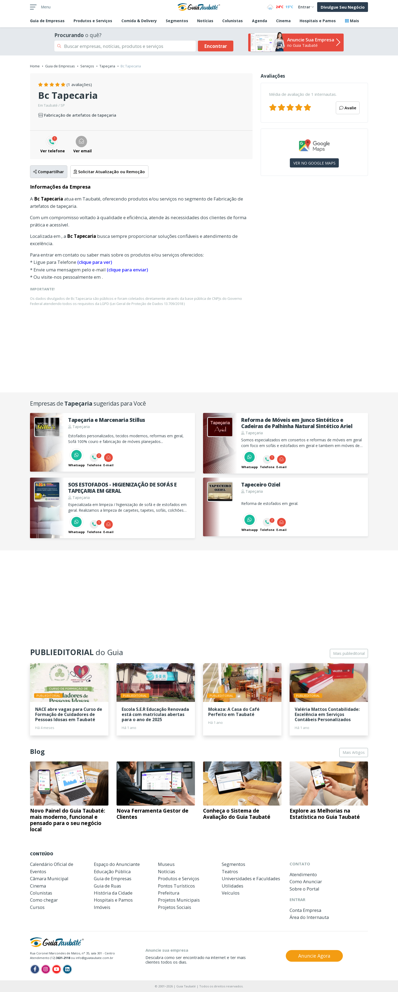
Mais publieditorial (349, 653)
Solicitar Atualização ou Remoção (109, 171)
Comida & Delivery (139, 20)
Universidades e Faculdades (251, 878)
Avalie (347, 107)
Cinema (283, 20)
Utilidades (232, 886)
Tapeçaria (107, 66)
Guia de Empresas (60, 66)
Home (35, 66)
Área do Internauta (309, 917)
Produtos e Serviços (93, 20)
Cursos (37, 907)
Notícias (205, 20)
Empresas (47, 20)
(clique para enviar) (127, 270)
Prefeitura (168, 893)
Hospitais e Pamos (318, 20)
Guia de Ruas (107, 886)
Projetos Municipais (179, 900)
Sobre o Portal (304, 889)
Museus (166, 864)
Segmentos (177, 20)
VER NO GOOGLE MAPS (314, 163)
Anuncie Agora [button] (314, 955)
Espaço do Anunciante (117, 864)
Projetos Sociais (174, 907)
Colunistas (232, 20)
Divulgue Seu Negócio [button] (343, 7)
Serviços (87, 66)
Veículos (231, 893)
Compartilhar (48, 171)
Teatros (230, 871)
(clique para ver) (94, 262)
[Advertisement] (314, 227)
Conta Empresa (305, 910)
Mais (352, 20)
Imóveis (102, 907)
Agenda (259, 20)
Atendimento (303, 874)
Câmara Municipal (49, 878)
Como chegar (44, 900)
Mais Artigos (354, 752)
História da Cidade (113, 893)
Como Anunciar (306, 881)
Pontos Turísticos (176, 886)
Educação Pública (112, 871)
